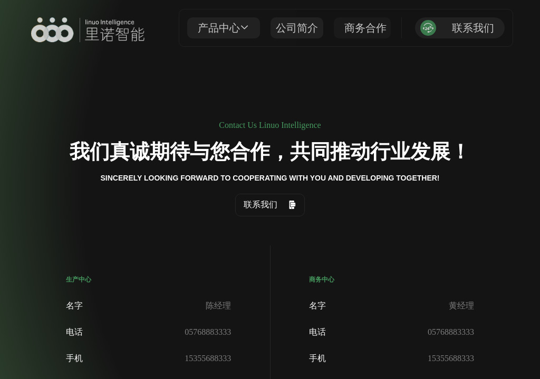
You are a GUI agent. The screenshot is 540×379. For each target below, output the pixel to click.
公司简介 (297, 27)
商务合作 (365, 27)
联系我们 (473, 27)
